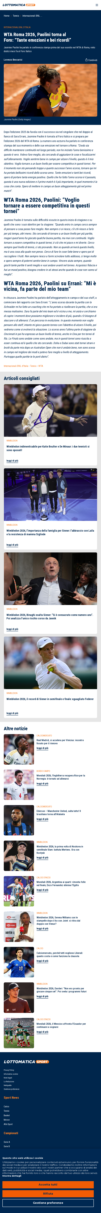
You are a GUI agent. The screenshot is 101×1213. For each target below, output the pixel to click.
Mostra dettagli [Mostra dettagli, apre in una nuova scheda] (11, 1175)
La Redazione (9, 1081)
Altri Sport (8, 1124)
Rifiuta (48, 1193)
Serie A (7, 1142)
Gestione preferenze (11, 1089)
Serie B (7, 1146)
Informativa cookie (11, 1074)
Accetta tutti (48, 1184)
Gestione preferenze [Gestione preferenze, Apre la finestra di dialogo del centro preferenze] (48, 1203)
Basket (7, 1115)
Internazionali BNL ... (32, 15)
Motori (7, 1119)
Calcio (6, 1106)
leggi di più (12, 460)
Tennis (16, 15)
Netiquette (7, 1085)
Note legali (8, 1078)
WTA (40, 365)
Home (6, 15)
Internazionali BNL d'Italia (16, 365)
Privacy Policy (9, 1070)
